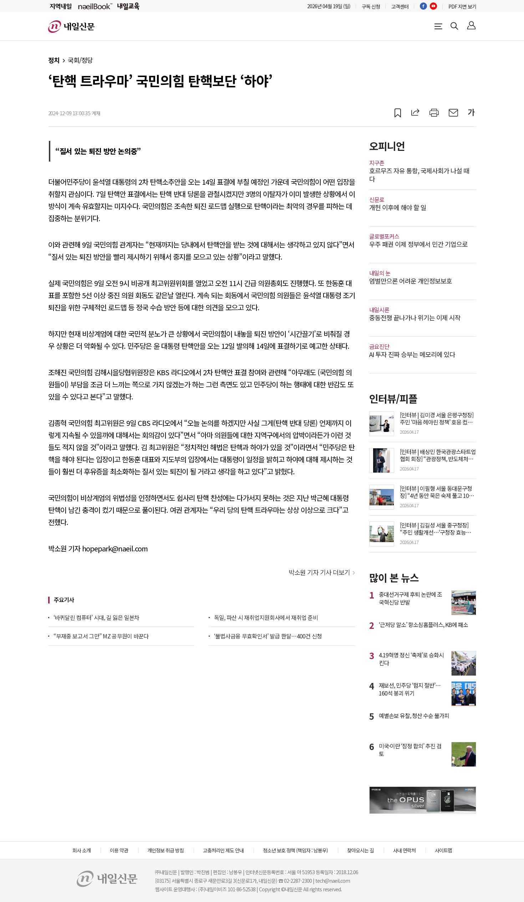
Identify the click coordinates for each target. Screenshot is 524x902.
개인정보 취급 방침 (165, 850)
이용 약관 (119, 850)
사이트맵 (443, 850)
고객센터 (399, 6)
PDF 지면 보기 (462, 6)
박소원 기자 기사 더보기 (319, 572)
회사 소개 (81, 850)
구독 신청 (371, 6)
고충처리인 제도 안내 (223, 850)
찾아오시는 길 (360, 850)
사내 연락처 (404, 850)
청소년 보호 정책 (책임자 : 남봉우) (295, 850)
